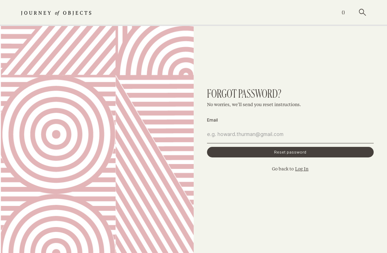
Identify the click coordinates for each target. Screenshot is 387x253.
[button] (335, 12)
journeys (217, 12)
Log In (301, 169)
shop (252, 12)
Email (212, 120)
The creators (292, 12)
